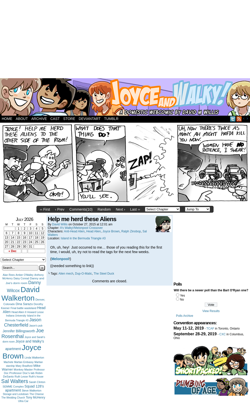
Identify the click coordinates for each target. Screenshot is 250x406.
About (22, 119)
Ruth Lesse (21, 376)
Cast (55, 119)
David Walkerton (21, 293)
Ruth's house (36, 376)
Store (69, 119)
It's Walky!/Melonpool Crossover (81, 228)
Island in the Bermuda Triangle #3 (83, 238)
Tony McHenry (35, 397)
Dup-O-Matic (83, 273)
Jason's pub (35, 325)
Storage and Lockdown (15, 394)
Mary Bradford (24, 365)
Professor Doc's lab (21, 373)
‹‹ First (45, 209)
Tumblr (111, 119)
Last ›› (135, 209)
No (182, 299)
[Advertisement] (102, 40)
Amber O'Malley (25, 275)
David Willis (60, 224)
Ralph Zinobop (131, 231)
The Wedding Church (13, 397)
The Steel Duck (104, 273)
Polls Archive (184, 316)
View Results (211, 311)
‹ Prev (59, 209)
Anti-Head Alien (74, 231)
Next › (120, 209)
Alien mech (65, 273)
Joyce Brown (21, 351)
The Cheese (37, 394)
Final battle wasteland (23, 308)
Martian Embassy (24, 362)
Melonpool (60, 259)
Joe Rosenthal (23, 333)
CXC (222, 334)
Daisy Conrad (21, 278)
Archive (39, 119)
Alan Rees (9, 275)
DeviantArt (89, 119)
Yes (182, 295)
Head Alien (93, 231)
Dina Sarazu (24, 304)
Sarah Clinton (37, 382)
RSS (239, 119)
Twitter (233, 119)
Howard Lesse (35, 312)
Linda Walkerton (34, 357)
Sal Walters (14, 381)
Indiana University (16, 315)
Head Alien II (19, 312)
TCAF (210, 328)
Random (104, 209)
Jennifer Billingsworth (19, 331)
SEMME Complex (13, 386)
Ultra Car (23, 401)
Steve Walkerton (31, 390)
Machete (9, 362)
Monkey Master (23, 369)
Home (7, 119)
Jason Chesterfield (22, 322)
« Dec (12, 251)
